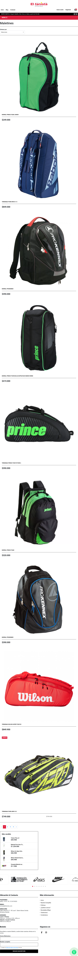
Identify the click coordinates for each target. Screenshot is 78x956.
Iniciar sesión (60, 9)
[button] (12, 32)
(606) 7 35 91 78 (4, 901)
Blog (7, 9)
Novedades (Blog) (46, 910)
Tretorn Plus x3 (15, 838)
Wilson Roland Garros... (17, 857)
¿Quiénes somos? (45, 907)
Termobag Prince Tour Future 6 (11, 463)
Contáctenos (44, 915)
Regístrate (68, 9)
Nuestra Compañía (46, 902)
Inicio (2, 9)
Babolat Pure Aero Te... (17, 844)
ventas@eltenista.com (6, 906)
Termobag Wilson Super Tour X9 (11, 724)
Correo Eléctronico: (5, 936)
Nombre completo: (5, 941)
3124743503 (13, 901)
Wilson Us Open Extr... (17, 851)
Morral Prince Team (8, 550)
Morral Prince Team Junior (10, 114)
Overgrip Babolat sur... (17, 864)
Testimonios (44, 912)
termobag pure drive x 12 (9, 201)
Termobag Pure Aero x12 (9, 811)
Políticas (43, 905)
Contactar (12, 9)
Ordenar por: (3, 29)
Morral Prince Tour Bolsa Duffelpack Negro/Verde (17, 376)
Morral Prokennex (7, 288)
